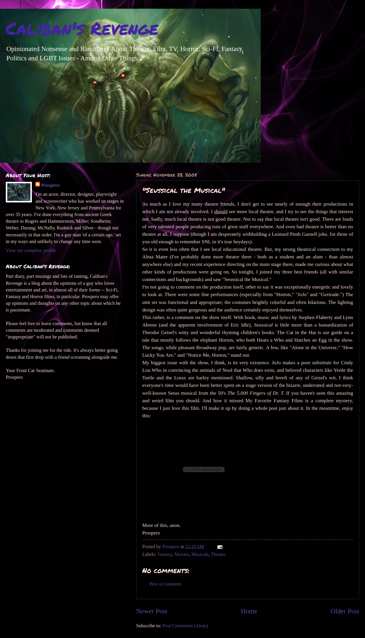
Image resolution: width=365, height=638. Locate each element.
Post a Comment (165, 584)
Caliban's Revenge (82, 27)
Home (249, 611)
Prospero (50, 185)
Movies (182, 554)
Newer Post (151, 611)
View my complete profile (31, 250)
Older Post (345, 611)
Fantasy (165, 554)
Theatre (218, 554)
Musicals (200, 554)
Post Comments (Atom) (185, 625)
